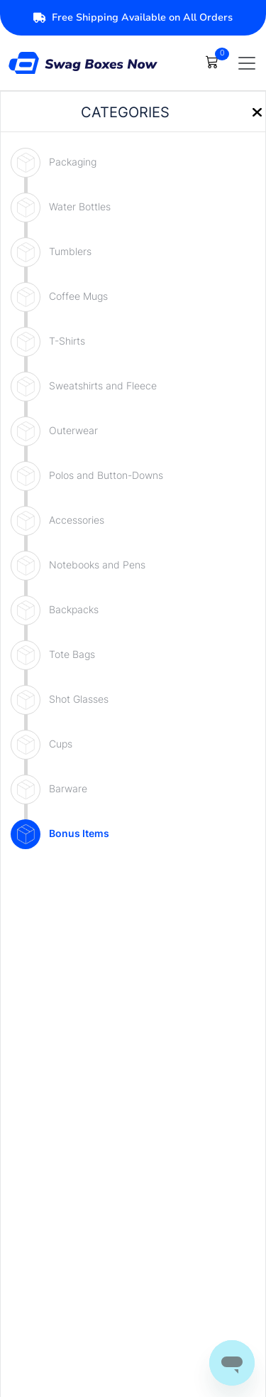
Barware (68, 788)
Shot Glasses (79, 699)
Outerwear (73, 430)
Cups (60, 744)
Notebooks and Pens (97, 565)
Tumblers (70, 251)
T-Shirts (67, 341)
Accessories (76, 520)
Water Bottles (80, 206)
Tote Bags (72, 654)
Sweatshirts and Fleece (103, 385)
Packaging (72, 162)
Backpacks (74, 609)
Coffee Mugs (78, 296)
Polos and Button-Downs (106, 475)
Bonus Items (79, 833)
